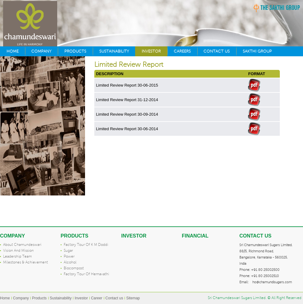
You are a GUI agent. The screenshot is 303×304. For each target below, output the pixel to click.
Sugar (68, 251)
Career (96, 298)
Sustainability (114, 51)
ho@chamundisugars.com (272, 282)
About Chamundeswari (22, 245)
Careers (182, 51)
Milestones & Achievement (25, 262)
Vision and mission (18, 251)
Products (75, 51)
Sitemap (133, 298)
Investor (151, 51)
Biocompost (74, 268)
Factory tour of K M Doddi (86, 245)
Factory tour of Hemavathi (86, 274)
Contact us (216, 51)
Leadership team (17, 257)
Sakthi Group (257, 51)
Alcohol (70, 262)
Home (12, 51)
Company (41, 51)
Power (69, 257)
